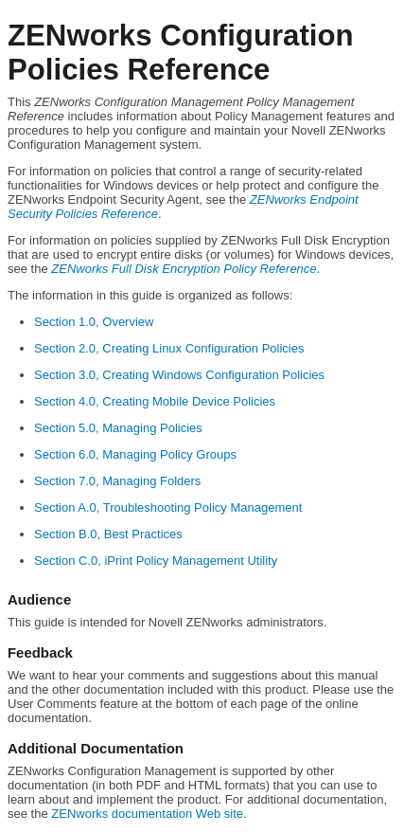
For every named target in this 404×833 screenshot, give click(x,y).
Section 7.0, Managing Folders (117, 481)
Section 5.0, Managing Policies (118, 428)
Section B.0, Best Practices (108, 534)
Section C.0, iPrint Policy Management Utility (155, 560)
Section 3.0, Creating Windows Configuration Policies (179, 375)
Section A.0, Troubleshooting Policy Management (168, 507)
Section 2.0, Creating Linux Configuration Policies (169, 348)
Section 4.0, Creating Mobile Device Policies (154, 401)
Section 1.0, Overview (93, 322)
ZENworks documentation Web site (147, 813)
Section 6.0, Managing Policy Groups (135, 454)
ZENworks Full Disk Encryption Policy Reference (183, 269)
